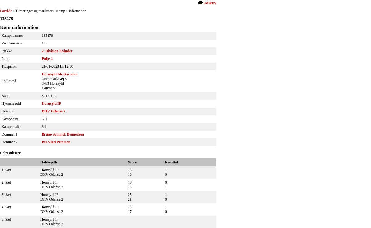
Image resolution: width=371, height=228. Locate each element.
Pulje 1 (47, 59)
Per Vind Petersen (56, 142)
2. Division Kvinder (57, 51)
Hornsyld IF (51, 103)
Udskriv (210, 3)
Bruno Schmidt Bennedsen (63, 134)
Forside (6, 11)
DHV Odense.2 (53, 111)
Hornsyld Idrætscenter (60, 74)
